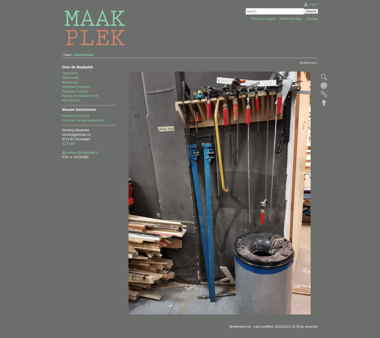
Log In (313, 4)
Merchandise (71, 100)
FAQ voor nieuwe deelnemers (83, 120)
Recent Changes (263, 19)
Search (311, 11)
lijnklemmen (84, 55)
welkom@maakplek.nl (82, 152)
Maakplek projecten (76, 87)
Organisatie (70, 77)
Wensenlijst (70, 82)
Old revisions (324, 85)
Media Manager (291, 19)
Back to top (324, 102)
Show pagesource (324, 77)
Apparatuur (70, 73)
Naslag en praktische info (80, 96)
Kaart (70, 143)
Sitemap (312, 19)
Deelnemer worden (75, 116)
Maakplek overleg (74, 91)
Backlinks (324, 94)
